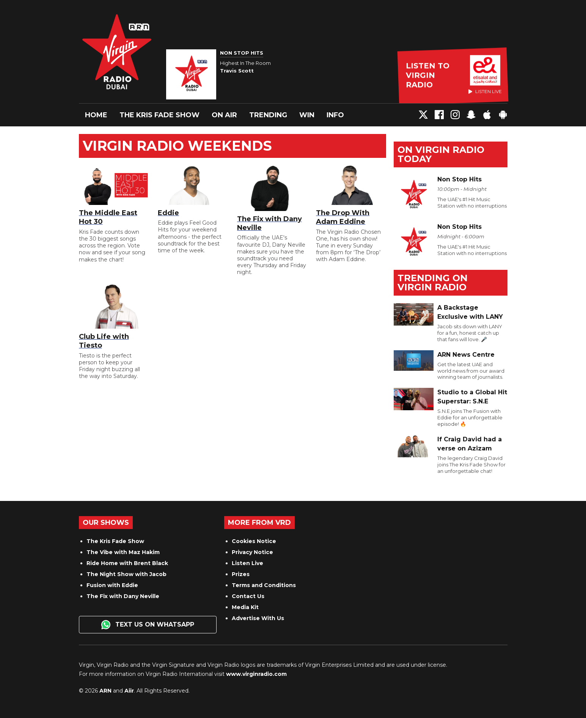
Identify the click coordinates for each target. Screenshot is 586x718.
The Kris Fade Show (159, 115)
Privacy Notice (252, 552)
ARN (105, 690)
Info (335, 115)
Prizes (241, 574)
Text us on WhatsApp (147, 624)
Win (306, 115)
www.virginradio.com (256, 674)
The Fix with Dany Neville (122, 596)
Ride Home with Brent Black (127, 563)
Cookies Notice (254, 541)
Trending (268, 115)
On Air (224, 115)
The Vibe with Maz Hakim (123, 552)
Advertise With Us (258, 618)
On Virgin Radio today (440, 154)
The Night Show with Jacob (126, 574)
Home (96, 115)
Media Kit (245, 607)
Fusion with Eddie (112, 585)
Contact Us (248, 596)
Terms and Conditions (264, 585)
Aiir (129, 690)
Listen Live (247, 563)
